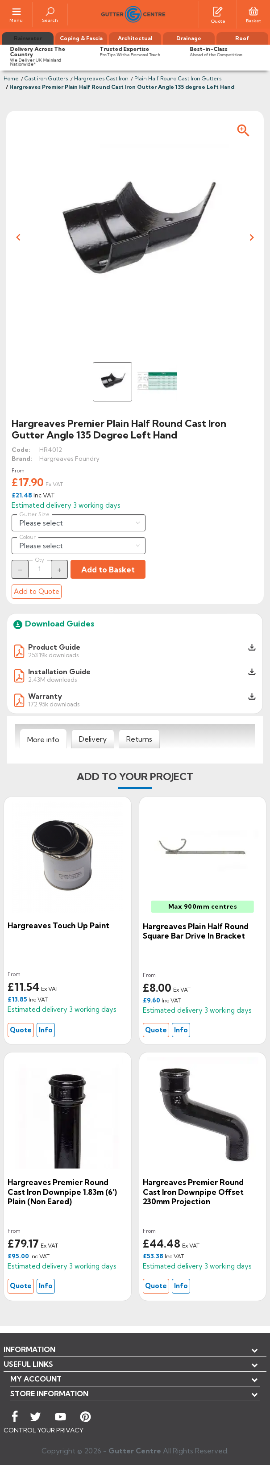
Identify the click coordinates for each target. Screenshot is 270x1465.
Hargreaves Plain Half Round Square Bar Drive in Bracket (196, 931)
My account (36, 1378)
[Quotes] (218, 10)
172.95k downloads (53, 704)
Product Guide (54, 647)
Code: (21, 450)
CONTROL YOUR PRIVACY (43, 1430)
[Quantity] (40, 568)
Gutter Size (35, 514)
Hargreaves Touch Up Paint (58, 925)
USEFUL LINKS (28, 1364)
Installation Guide (59, 671)
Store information (49, 1393)
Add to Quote (36, 591)
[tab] (43, 739)
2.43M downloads (52, 679)
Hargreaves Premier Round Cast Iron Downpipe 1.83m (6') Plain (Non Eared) (62, 1191)
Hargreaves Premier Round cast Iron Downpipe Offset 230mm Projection (193, 1191)
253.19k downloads (53, 654)
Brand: (22, 459)
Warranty (45, 696)
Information (29, 1349)
